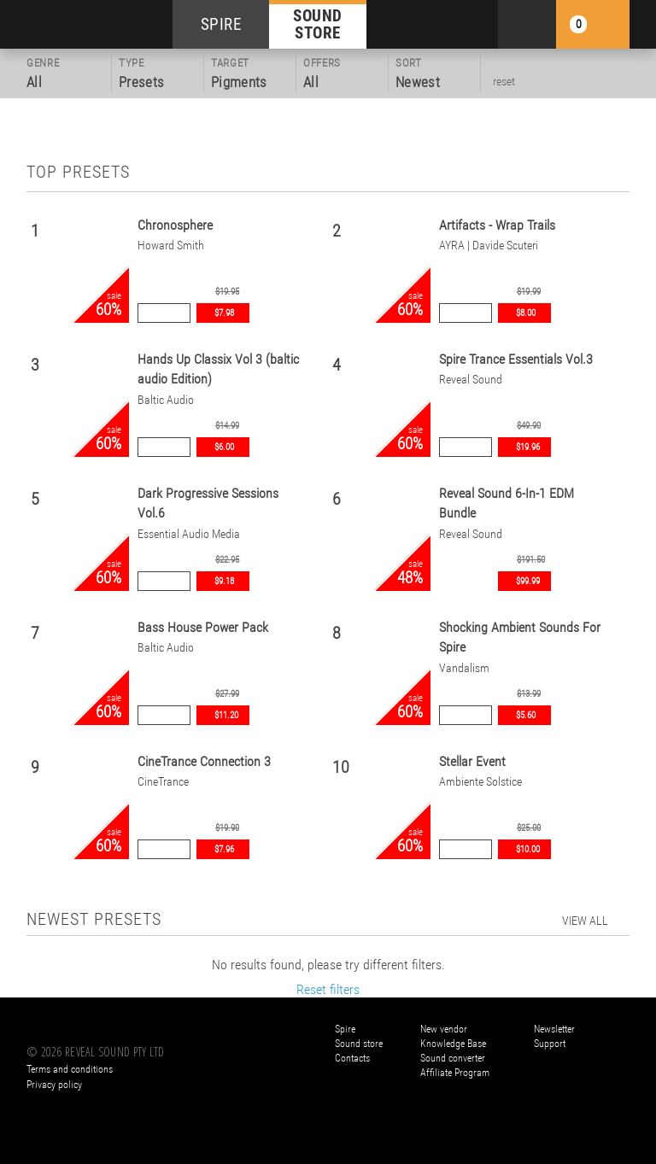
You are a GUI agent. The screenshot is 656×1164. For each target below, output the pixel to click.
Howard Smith (171, 245)
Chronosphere (175, 225)
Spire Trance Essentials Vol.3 (516, 359)
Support (549, 1044)
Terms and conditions (69, 1069)
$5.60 (526, 715)
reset (504, 81)
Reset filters (328, 989)
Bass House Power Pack (203, 627)
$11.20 (226, 715)
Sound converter (452, 1058)
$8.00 (526, 313)
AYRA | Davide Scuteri (488, 245)
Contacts (352, 1058)
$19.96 (528, 447)
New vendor (443, 1029)
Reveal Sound (470, 379)
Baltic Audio (166, 400)
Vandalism (464, 668)
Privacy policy (54, 1085)
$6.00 (224, 447)
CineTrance (163, 782)
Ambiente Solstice (480, 782)
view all (585, 920)
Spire (345, 1029)
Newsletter (554, 1029)
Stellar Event (472, 761)
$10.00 (528, 849)
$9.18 (224, 581)
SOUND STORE (318, 24)
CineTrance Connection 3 (204, 761)
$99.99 (528, 581)
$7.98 (224, 313)
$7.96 (224, 849)
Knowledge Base (453, 1044)
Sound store (359, 1044)
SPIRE (221, 24)
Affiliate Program (454, 1073)
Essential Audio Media (189, 534)
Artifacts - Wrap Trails (497, 225)
